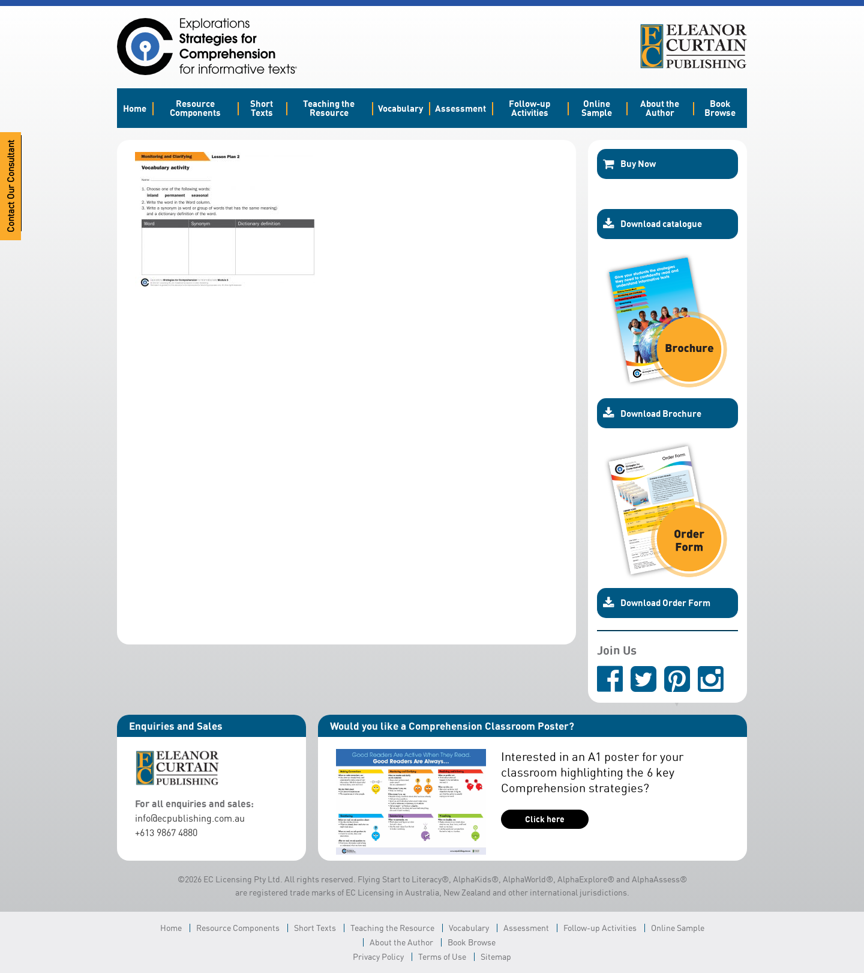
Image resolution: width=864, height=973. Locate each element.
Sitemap (496, 956)
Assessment (460, 108)
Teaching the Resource (329, 108)
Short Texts (261, 108)
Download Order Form (656, 603)
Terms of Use (442, 956)
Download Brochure (652, 413)
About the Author (659, 108)
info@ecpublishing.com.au (190, 818)
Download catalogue (652, 224)
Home (134, 108)
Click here (545, 819)
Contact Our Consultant (10, 186)
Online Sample (596, 108)
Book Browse (720, 108)
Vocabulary (400, 108)
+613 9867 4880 (166, 832)
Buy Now (629, 164)
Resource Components (195, 108)
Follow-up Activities (529, 108)
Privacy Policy (378, 956)
